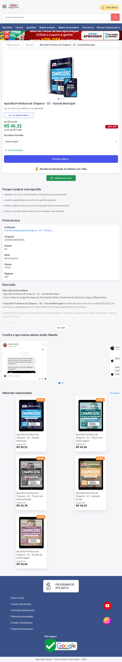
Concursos (88, 27)
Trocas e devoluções (21, 604)
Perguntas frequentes (22, 629)
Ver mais (61, 328)
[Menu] (4, 8)
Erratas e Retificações (22, 622)
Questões (31, 27)
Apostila (29, 45)
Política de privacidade (22, 616)
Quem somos (17, 598)
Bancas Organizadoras (109, 27)
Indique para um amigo (60, 178)
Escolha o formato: (14, 135)
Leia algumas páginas (19, 115)
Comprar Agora (60, 159)
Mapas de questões (68, 27)
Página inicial (12, 45)
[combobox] (52, 17)
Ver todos (115, 393)
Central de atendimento (22, 610)
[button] (58, 99)
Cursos (19, 27)
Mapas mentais (47, 27)
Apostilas (7, 27)
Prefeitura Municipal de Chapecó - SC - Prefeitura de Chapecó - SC (37, 230)
